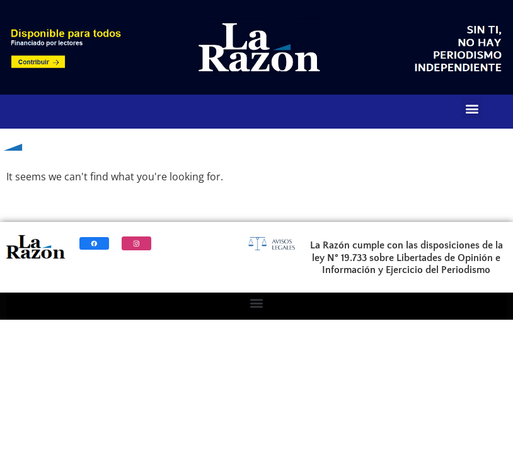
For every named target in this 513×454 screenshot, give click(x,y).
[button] (471, 108)
